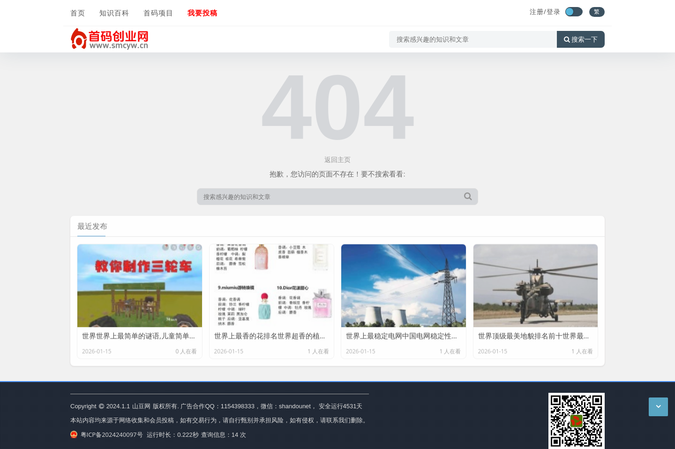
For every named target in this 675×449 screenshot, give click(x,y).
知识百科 (114, 12)
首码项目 (158, 12)
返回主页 (337, 159)
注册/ (538, 11)
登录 (554, 11)
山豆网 (141, 406)
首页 (77, 12)
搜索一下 (581, 39)
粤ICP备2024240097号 (106, 434)
